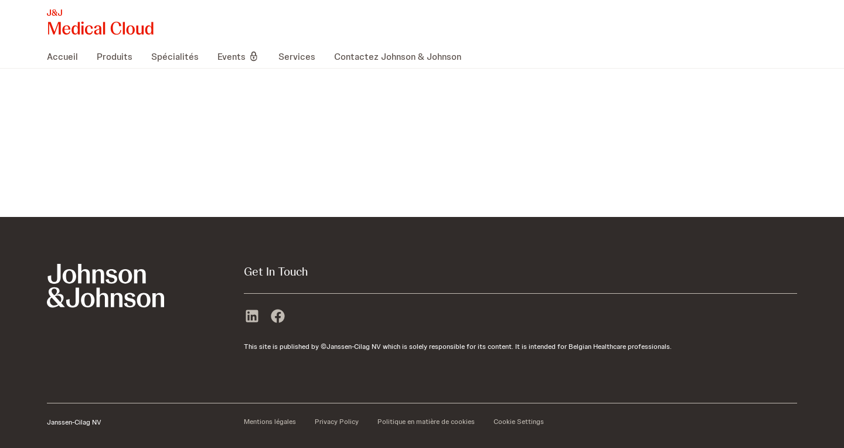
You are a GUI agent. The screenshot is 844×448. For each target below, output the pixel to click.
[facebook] (278, 317)
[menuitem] (67, 56)
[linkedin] (252, 317)
